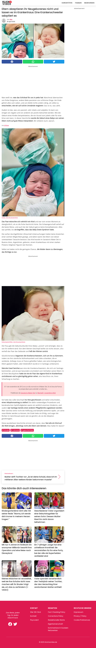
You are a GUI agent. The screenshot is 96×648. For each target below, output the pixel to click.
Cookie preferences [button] (82, 620)
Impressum (78, 612)
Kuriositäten (67, 3)
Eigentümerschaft (55, 624)
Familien (78, 3)
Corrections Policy (55, 616)
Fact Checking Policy (56, 612)
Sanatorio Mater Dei (28, 393)
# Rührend (15, 430)
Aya (11, 19)
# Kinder (5, 430)
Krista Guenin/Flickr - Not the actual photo (13, 342)
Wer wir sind (35, 612)
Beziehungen (89, 3)
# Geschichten (27, 430)
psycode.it (34, 620)
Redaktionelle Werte (56, 620)
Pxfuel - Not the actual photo (10, 217)
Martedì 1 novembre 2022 (47, 393)
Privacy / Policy (80, 616)
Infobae (6, 125)
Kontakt (33, 616)
